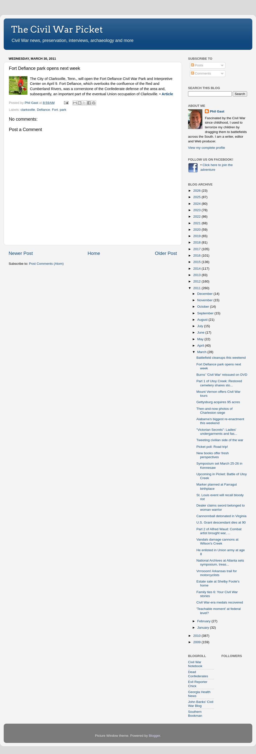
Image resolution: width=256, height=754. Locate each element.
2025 (197, 197)
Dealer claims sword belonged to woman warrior (220, 507)
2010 (197, 636)
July (200, 326)
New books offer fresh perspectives (212, 455)
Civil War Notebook (195, 664)
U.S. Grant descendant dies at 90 (221, 522)
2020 (197, 229)
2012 (197, 281)
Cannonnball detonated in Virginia (221, 516)
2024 (197, 204)
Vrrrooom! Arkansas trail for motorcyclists (216, 573)
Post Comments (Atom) (46, 263)
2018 (197, 242)
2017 (197, 249)
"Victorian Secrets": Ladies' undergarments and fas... (216, 431)
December (205, 294)
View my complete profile (206, 148)
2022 (197, 216)
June (201, 332)
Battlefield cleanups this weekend (221, 357)
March (202, 352)
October (203, 306)
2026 (197, 190)
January (203, 627)
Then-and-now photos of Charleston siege (214, 411)
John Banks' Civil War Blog (200, 704)
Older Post (166, 253)
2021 (197, 223)
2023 (197, 210)
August (203, 319)
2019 (197, 236)
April (201, 345)
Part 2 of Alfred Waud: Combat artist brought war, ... (219, 531)
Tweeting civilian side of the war (219, 440)
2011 (197, 288)
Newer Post (21, 253)
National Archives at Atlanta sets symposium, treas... (220, 562)
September (205, 313)
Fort (55, 110)
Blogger (154, 735)
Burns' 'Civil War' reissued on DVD (221, 375)
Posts (197, 65)
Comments (201, 73)
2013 (197, 275)
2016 (197, 255)
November (205, 300)
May (200, 339)
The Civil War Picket (57, 29)
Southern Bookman (195, 713)
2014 (197, 268)
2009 (197, 642)
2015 (197, 262)
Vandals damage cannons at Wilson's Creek (217, 541)
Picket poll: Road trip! (212, 447)
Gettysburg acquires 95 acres (218, 402)
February (204, 621)
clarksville (28, 110)
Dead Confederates (198, 674)
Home (94, 253)
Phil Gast (217, 111)
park (63, 110)
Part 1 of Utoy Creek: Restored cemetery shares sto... (219, 383)
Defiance (43, 110)
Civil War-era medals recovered (219, 602)
